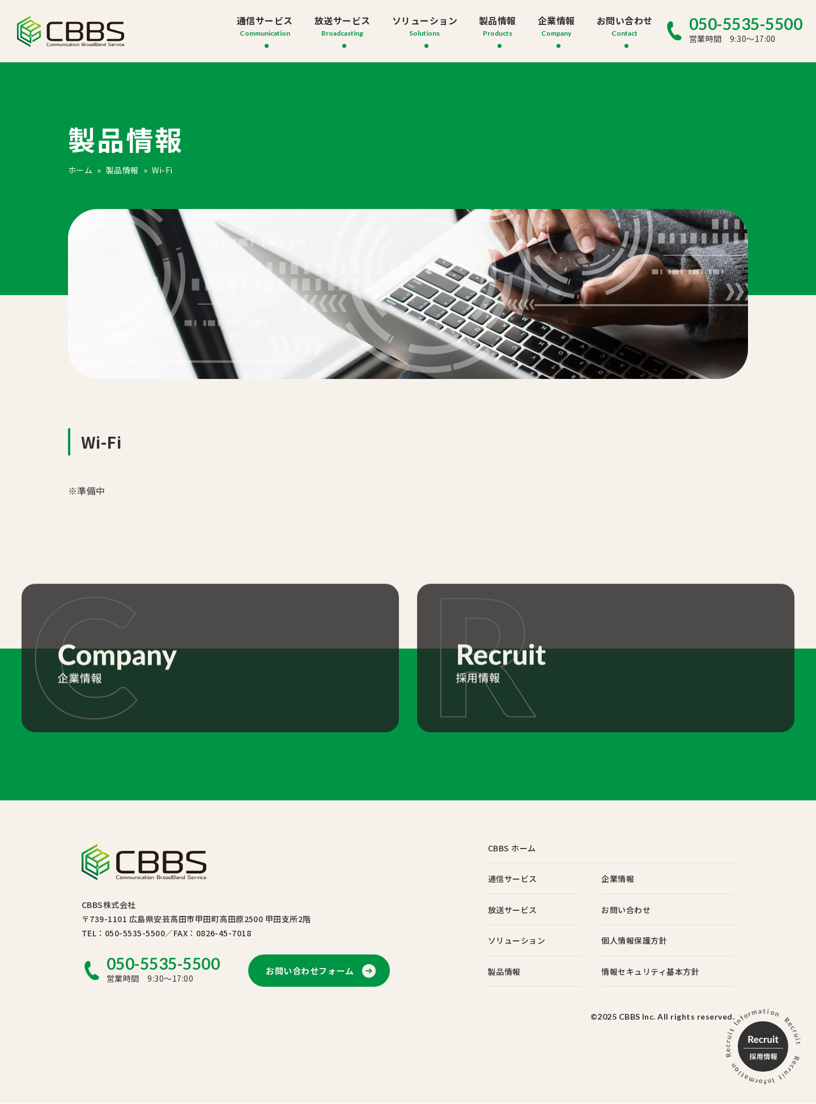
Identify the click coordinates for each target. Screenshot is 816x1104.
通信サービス (265, 20)
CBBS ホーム (518, 848)
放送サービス (342, 20)
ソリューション (424, 20)
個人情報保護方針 (637, 941)
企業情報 (556, 20)
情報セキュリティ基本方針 (653, 972)
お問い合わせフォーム (312, 971)
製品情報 (497, 20)
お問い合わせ (625, 20)
